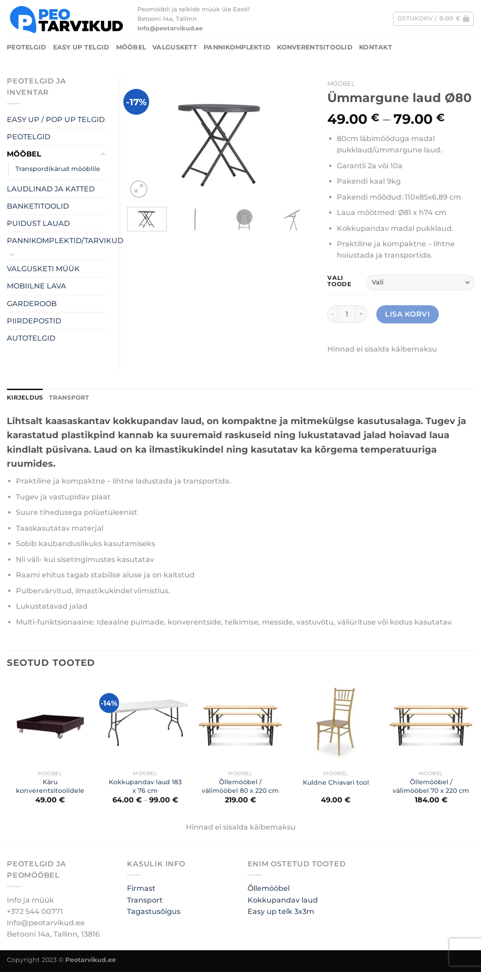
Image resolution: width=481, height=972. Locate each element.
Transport (145, 900)
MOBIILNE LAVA (36, 286)
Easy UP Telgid (81, 47)
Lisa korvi (407, 314)
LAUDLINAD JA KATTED (51, 189)
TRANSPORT (69, 397)
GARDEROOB (32, 303)
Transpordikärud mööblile (57, 169)
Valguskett (174, 47)
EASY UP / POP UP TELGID (56, 119)
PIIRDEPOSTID (34, 321)
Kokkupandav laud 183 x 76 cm (145, 786)
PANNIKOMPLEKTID (237, 47)
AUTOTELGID (31, 338)
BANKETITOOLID (38, 206)
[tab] (25, 398)
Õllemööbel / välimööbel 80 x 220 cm (240, 786)
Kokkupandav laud (283, 900)
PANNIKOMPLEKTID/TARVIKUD (65, 240)
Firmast (141, 888)
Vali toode (339, 281)
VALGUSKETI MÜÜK (43, 268)
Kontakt (375, 47)
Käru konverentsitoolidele (50, 786)
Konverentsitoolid (315, 47)
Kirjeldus (25, 397)
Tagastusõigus (153, 911)
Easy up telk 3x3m (281, 911)
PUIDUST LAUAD (38, 223)
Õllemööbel (269, 888)
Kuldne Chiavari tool (336, 782)
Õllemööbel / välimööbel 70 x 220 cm (431, 786)
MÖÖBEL (131, 47)
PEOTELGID (27, 47)
